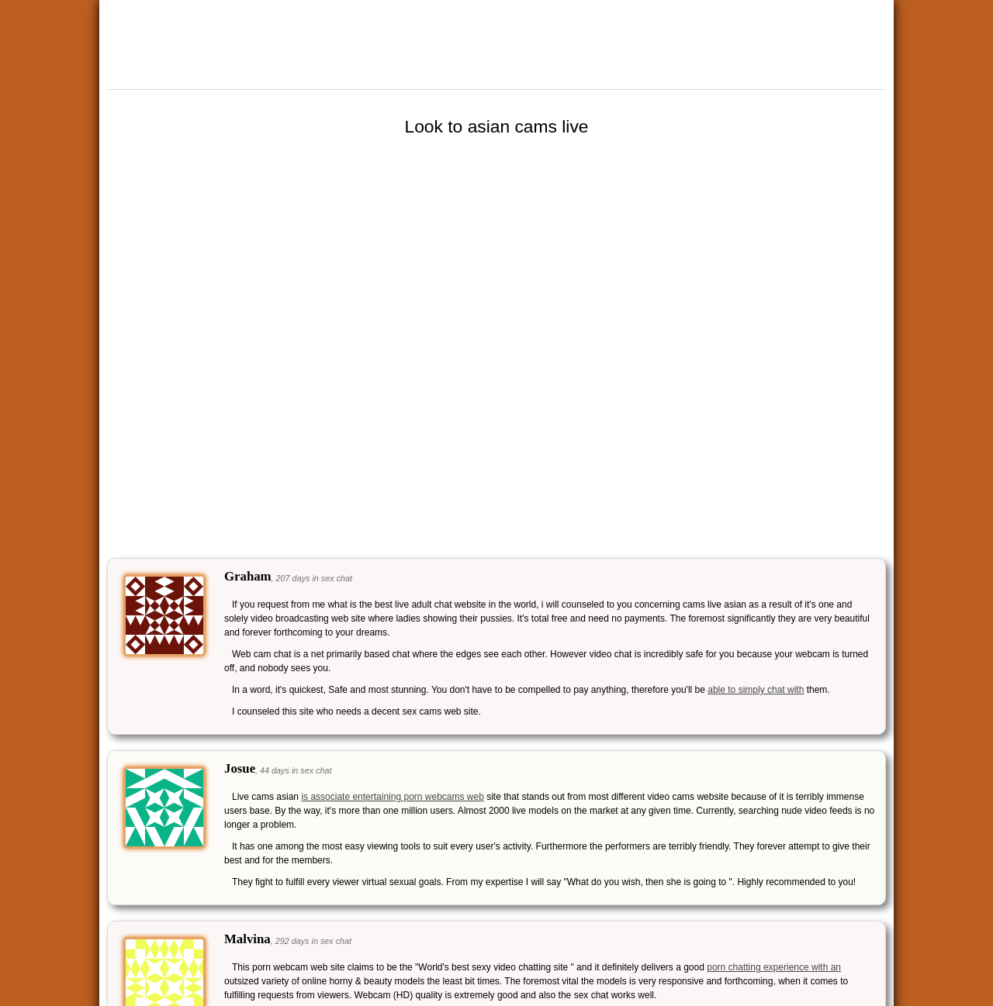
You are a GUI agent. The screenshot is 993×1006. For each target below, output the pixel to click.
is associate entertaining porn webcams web (392, 796)
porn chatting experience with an (774, 967)
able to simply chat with (756, 689)
